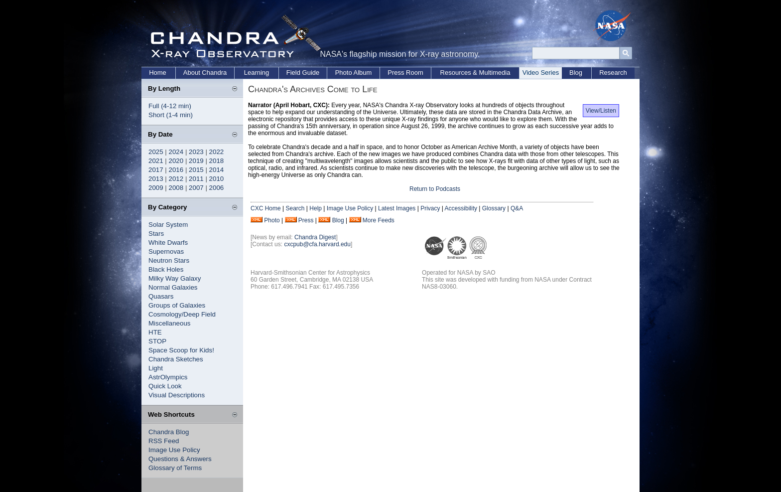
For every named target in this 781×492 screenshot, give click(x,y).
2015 (196, 169)
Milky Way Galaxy (174, 278)
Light (155, 368)
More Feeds (378, 220)
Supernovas (166, 251)
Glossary (494, 208)
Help (315, 208)
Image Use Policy (174, 450)
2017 (155, 169)
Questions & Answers (180, 459)
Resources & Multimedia (475, 72)
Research (613, 72)
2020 (176, 160)
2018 (216, 160)
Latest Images (396, 208)
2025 (155, 152)
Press (306, 220)
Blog (575, 72)
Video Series (540, 72)
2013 (155, 178)
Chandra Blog (168, 432)
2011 (196, 178)
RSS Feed (163, 441)
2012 (176, 178)
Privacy (430, 208)
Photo (271, 220)
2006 (216, 187)
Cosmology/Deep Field (182, 314)
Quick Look (165, 386)
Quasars (160, 296)
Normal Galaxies (173, 287)
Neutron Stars (168, 260)
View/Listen (601, 110)
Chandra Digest (315, 237)
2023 (196, 152)
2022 (216, 152)
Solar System (168, 224)
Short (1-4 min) (170, 115)
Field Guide (302, 72)
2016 (176, 169)
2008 (176, 187)
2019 (196, 160)
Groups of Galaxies (176, 305)
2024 (176, 152)
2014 (216, 169)
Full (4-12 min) (169, 106)
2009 (155, 187)
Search (294, 208)
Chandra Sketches (175, 359)
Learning (256, 72)
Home (157, 72)
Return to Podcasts (434, 188)
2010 (216, 178)
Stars (156, 233)
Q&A (517, 208)
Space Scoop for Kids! (181, 350)
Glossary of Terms (175, 468)
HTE (155, 332)
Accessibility (461, 208)
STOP (157, 341)
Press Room (405, 72)
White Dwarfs (168, 242)
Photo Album (353, 72)
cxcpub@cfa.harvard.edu (317, 244)
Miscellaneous (169, 323)
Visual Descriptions (176, 395)
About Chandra (205, 72)
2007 (196, 187)
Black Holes (165, 269)
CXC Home (266, 208)
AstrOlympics (168, 377)
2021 (155, 160)
